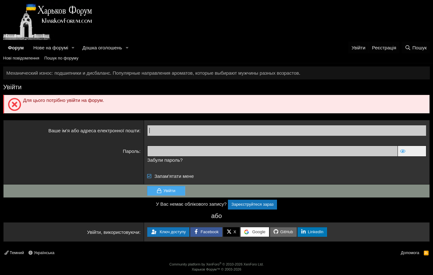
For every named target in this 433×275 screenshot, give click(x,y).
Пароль (131, 151)
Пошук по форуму (61, 58)
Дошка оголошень (102, 47)
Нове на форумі (50, 47)
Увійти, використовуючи (113, 232)
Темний (14, 252)
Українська (41, 252)
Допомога (410, 252)
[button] (73, 47)
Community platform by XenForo (216, 264)
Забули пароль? (165, 160)
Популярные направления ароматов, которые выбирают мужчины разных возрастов (206, 73)
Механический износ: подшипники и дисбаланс (58, 73)
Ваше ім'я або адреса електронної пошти (93, 130)
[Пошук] (416, 47)
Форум (16, 47)
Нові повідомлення (21, 58)
